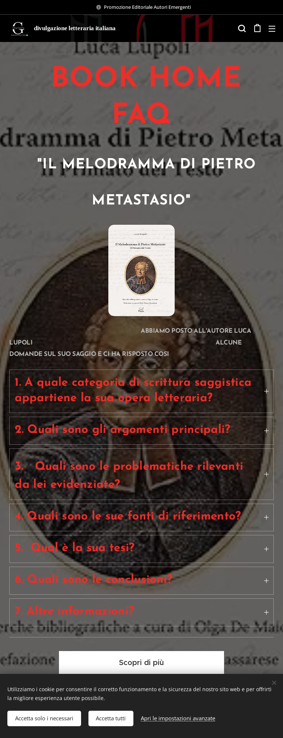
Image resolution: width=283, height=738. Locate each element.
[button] (242, 28)
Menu (272, 28)
